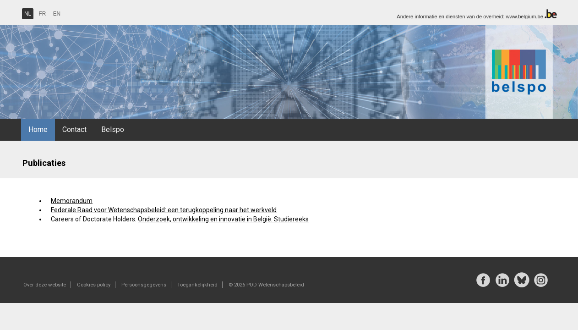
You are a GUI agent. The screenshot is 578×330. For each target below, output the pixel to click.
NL (27, 14)
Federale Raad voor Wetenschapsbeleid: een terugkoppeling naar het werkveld (164, 210)
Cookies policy (93, 284)
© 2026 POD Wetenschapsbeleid (266, 284)
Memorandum (72, 200)
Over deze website (44, 284)
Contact (74, 129)
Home (38, 129)
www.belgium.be (524, 16)
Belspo (112, 129)
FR (42, 14)
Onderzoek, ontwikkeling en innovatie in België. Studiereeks (223, 219)
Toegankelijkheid (197, 284)
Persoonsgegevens (143, 284)
